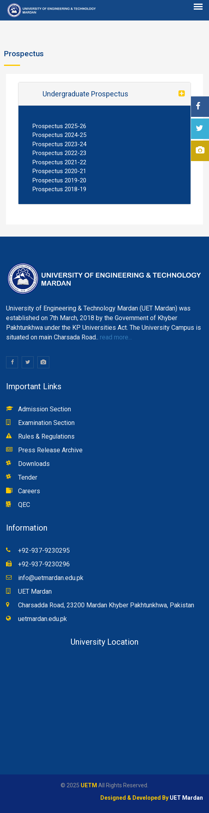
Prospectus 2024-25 (59, 135)
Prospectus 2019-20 (59, 180)
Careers (29, 491)
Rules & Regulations (46, 436)
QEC (24, 505)
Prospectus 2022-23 (59, 153)
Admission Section (44, 409)
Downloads (34, 464)
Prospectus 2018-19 (59, 189)
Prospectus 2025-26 (59, 126)
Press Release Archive (50, 450)
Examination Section (46, 423)
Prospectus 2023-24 (59, 144)
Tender (27, 477)
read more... (115, 337)
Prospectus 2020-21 (59, 171)
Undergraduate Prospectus (85, 94)
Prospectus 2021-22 (59, 162)
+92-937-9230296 (44, 564)
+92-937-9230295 (44, 550)
